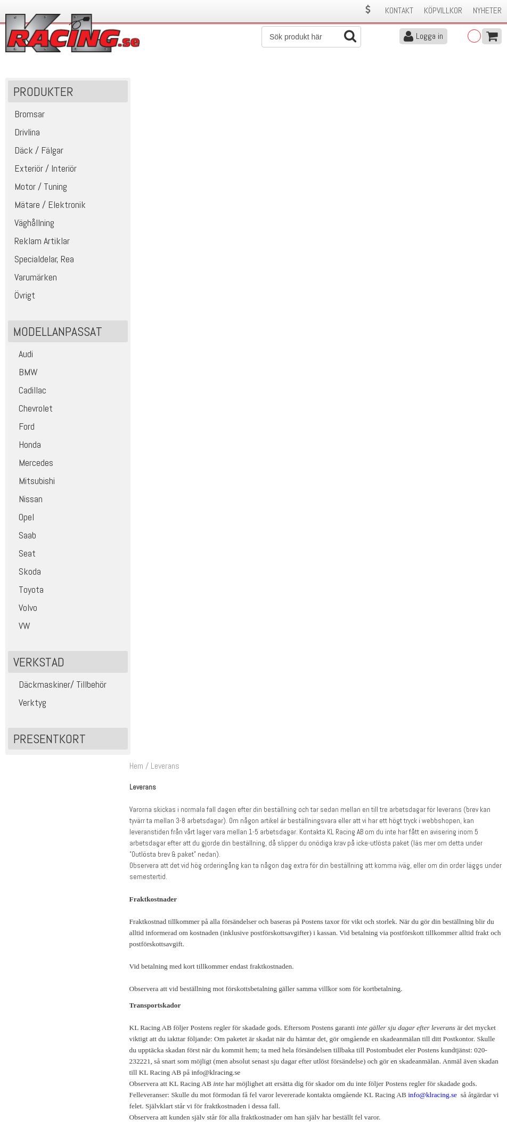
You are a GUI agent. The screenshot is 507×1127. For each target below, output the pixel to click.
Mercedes (32, 463)
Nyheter (487, 10)
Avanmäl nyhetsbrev (36, 1095)
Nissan (27, 500)
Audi (22, 355)
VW (20, 627)
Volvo (24, 608)
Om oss (269, 1039)
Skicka (488, 965)
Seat (23, 554)
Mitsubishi (33, 482)
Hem (138, 84)
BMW (24, 373)
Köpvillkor (443, 10)
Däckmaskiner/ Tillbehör (59, 685)
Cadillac (28, 391)
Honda (26, 445)
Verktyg (28, 703)
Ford (23, 427)
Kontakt (399, 10)
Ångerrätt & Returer (161, 1072)
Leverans (143, 1061)
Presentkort (49, 739)
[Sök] (311, 36)
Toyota (27, 590)
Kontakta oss (151, 1039)
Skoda (26, 572)
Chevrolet (32, 409)
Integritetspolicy (155, 1084)
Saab (23, 536)
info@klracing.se (218, 391)
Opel (22, 518)
